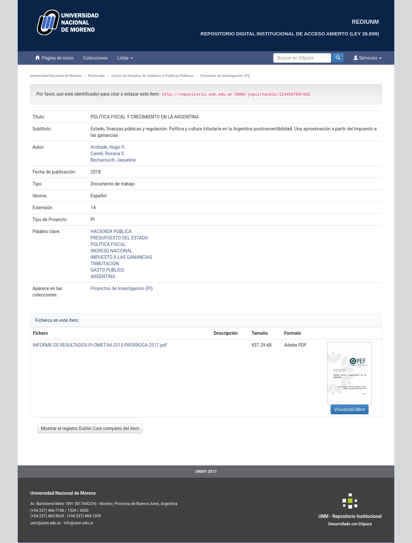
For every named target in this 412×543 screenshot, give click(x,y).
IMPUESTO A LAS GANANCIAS (121, 257)
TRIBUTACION (104, 263)
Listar (125, 58)
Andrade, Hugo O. (107, 147)
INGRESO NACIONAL (111, 250)
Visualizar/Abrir (349, 409)
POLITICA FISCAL (108, 244)
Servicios (367, 58)
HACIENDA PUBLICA (111, 231)
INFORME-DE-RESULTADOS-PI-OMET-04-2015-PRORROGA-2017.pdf (100, 345)
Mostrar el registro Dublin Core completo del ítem (90, 428)
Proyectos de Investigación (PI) (225, 76)
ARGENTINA (102, 276)
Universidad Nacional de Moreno (56, 76)
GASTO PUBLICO (107, 270)
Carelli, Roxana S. (107, 153)
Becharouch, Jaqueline (113, 160)
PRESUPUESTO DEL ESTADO (119, 237)
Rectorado (96, 76)
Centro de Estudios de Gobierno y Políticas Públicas (152, 76)
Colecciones (95, 58)
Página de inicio (54, 58)
